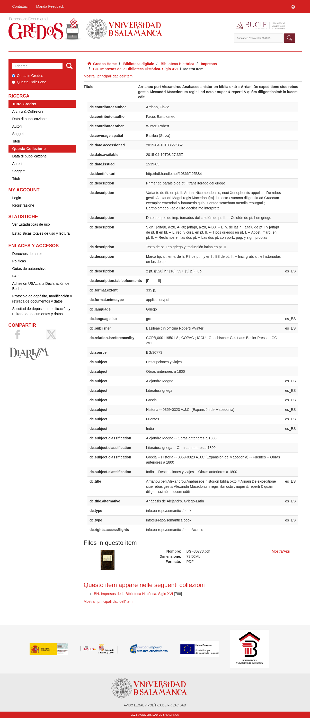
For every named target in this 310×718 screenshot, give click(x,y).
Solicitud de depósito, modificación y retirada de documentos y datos (41, 311)
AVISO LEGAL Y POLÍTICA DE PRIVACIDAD (155, 705)
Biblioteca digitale (138, 64)
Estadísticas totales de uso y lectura (41, 233)
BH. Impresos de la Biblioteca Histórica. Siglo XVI (135, 69)
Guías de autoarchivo (29, 269)
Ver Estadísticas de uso (31, 224)
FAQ (16, 276)
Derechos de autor (27, 254)
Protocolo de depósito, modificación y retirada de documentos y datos (42, 298)
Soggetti (18, 134)
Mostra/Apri (281, 551)
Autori (17, 126)
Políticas (19, 261)
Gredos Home (105, 64)
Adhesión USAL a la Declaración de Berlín (40, 286)
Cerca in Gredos (27, 76)
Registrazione (23, 205)
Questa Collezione (29, 82)
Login (16, 198)
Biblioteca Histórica (177, 64)
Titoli (16, 141)
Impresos (209, 64)
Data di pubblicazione (29, 119)
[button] (293, 6)
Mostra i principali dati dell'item (108, 76)
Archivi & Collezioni (27, 111)
